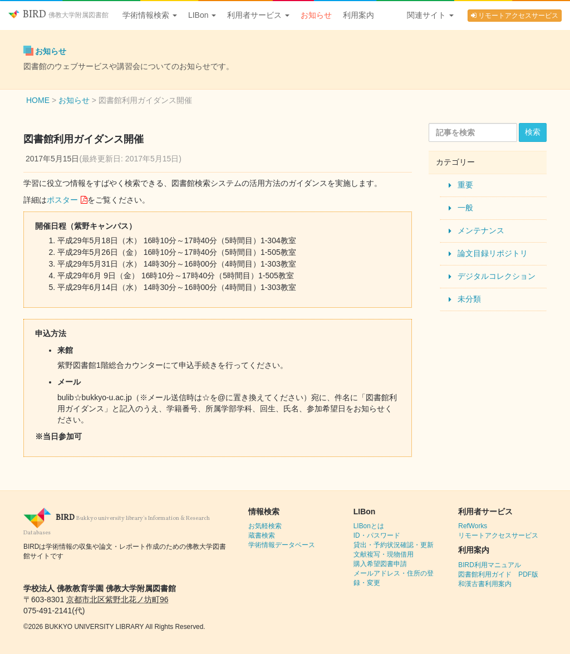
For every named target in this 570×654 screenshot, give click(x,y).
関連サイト (430, 15)
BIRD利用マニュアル (489, 565)
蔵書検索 (261, 535)
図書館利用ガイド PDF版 (498, 574)
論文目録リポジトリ (493, 253)
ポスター (62, 199)
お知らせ (316, 15)
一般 (465, 207)
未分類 (469, 298)
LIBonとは (368, 526)
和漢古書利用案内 (485, 584)
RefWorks (472, 526)
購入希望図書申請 (380, 564)
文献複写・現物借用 (383, 554)
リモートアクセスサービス (514, 15)
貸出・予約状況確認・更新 (393, 545)
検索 (532, 131)
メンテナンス (481, 230)
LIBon (202, 15)
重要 (465, 184)
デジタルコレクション (496, 276)
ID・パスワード (376, 535)
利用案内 (358, 15)
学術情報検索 (149, 15)
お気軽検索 (265, 526)
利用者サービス (258, 15)
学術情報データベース (281, 545)
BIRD (58, 15)
